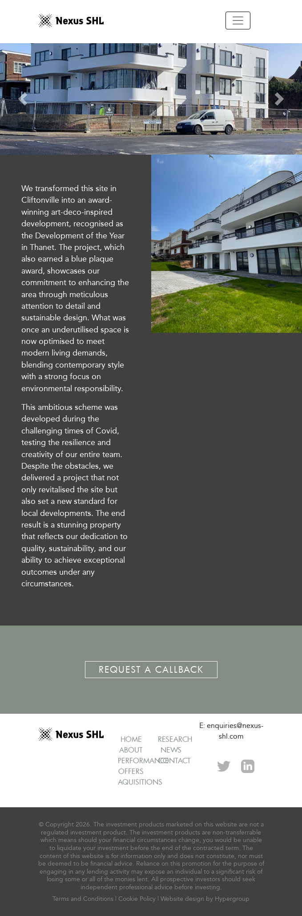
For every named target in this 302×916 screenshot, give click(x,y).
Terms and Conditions (82, 899)
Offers (131, 771)
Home (131, 739)
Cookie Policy (137, 899)
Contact (174, 760)
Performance (143, 760)
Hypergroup (232, 899)
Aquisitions (140, 782)
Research (175, 739)
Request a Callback (151, 669)
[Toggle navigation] (237, 20)
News (171, 750)
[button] (22, 99)
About (131, 750)
